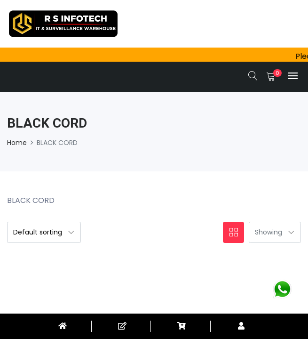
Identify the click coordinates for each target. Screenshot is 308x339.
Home (17, 142)
